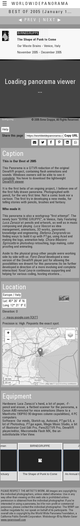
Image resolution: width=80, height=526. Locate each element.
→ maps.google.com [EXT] (20, 317)
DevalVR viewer (13, 182)
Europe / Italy (12, 295)
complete (8, 178)
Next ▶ (52, 20)
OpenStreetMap (61, 384)
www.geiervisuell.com (13, 520)
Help (5, 129)
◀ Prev (28, 20)
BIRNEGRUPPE (27, 33)
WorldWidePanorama (40, 4)
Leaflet (41, 384)
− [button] (8, 340)
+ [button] (8, 333)
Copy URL (71, 135)
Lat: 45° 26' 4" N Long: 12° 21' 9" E (14, 303)
